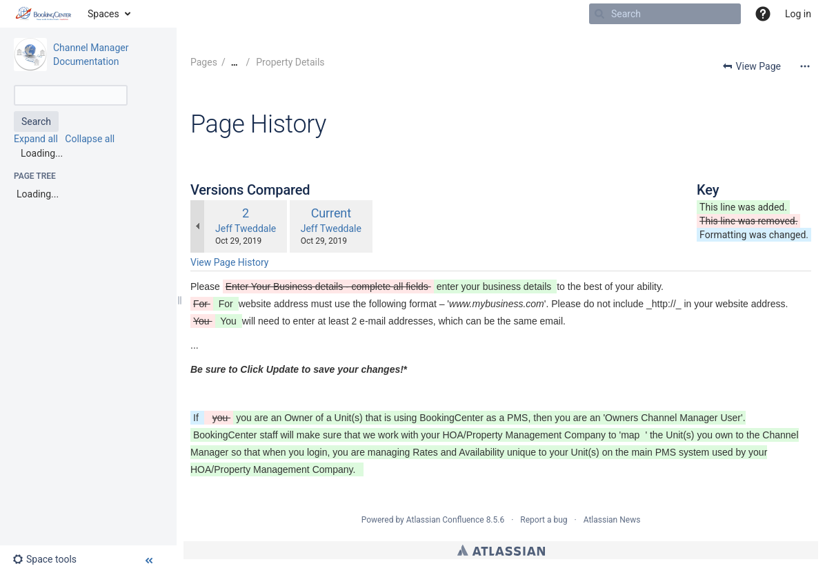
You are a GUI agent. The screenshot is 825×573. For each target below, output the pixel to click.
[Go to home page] (44, 14)
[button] (763, 14)
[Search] (599, 13)
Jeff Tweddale (245, 228)
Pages (203, 62)
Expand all (36, 138)
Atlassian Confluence (445, 520)
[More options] (805, 66)
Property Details (289, 62)
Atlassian (501, 550)
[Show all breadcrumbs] (234, 62)
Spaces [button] (103, 13)
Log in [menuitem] (798, 13)
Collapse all (90, 138)
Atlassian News (612, 520)
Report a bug (543, 520)
